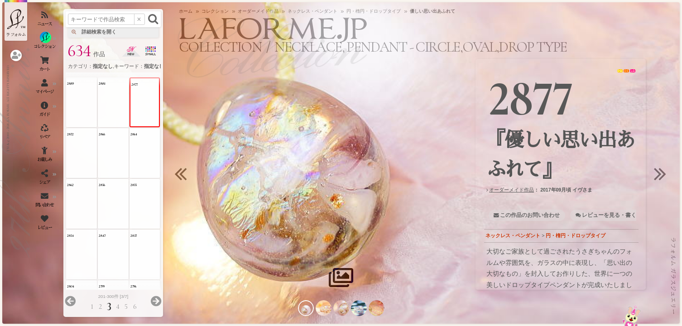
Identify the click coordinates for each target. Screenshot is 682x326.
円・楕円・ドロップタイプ (575, 235)
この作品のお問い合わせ (530, 215)
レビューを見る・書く (609, 215)
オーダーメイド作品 (511, 189)
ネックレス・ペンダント (512, 235)
